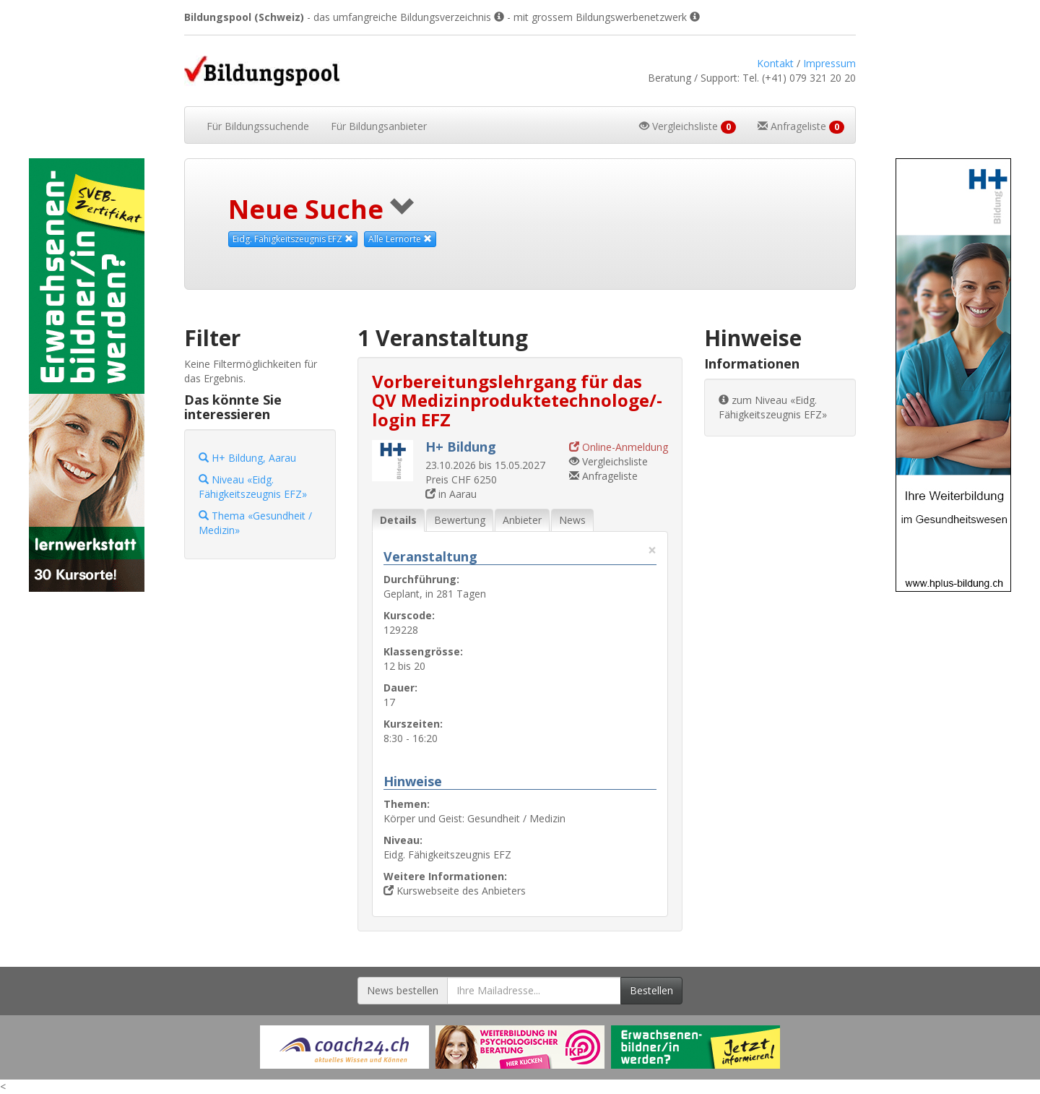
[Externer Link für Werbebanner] (344, 1047)
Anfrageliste (603, 476)
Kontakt (775, 63)
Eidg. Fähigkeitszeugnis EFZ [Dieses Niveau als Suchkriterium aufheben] (293, 239)
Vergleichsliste (608, 461)
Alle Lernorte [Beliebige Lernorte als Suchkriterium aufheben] (400, 239)
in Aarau (451, 494)
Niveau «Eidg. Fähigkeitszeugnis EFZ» (253, 487)
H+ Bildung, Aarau (247, 458)
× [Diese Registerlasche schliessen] (652, 550)
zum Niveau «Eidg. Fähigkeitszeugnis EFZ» (773, 407)
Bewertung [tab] (459, 520)
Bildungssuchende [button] (258, 126)
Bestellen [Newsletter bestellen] (651, 990)
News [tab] (572, 520)
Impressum (829, 63)
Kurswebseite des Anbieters (455, 890)
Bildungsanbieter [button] (379, 126)
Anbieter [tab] (522, 520)
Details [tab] (398, 520)
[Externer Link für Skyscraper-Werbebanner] (86, 375)
